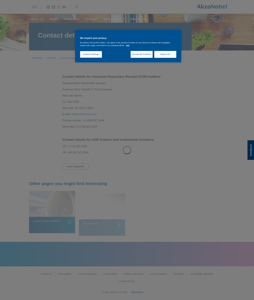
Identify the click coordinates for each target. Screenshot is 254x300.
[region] (128, 46)
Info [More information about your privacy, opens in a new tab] (127, 45)
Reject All (165, 54)
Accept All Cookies (141, 54)
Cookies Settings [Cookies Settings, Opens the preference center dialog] (91, 54)
